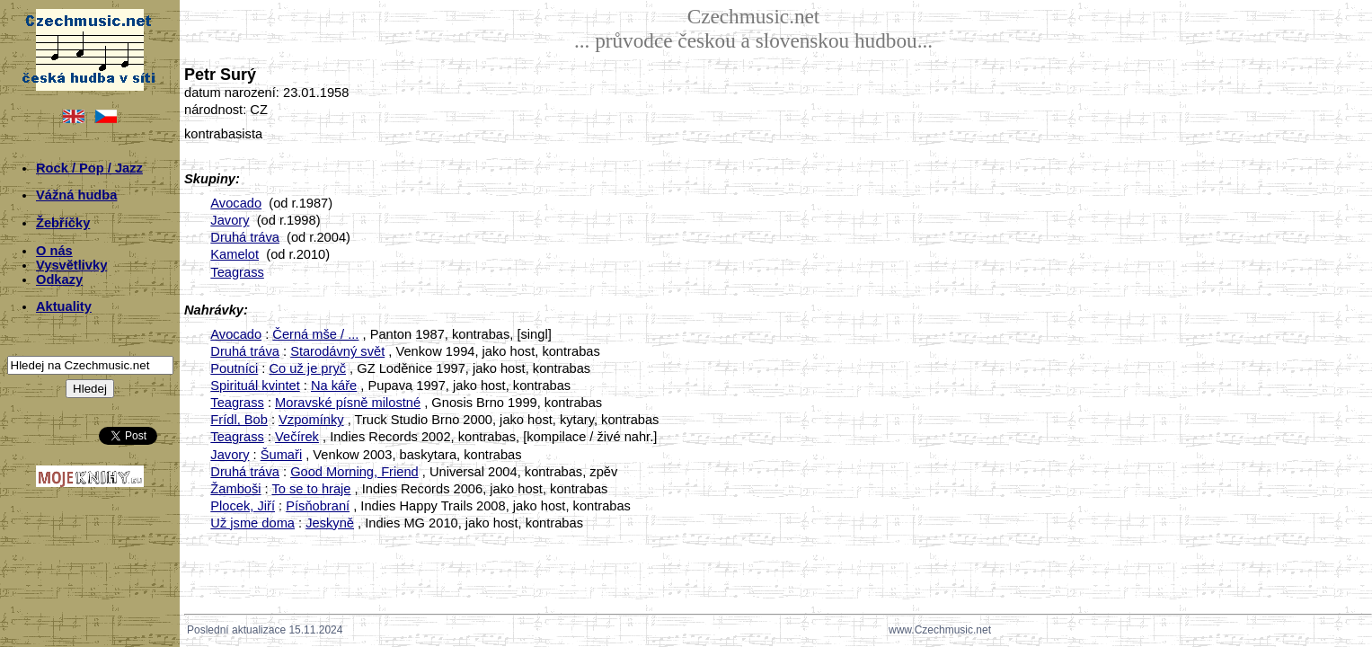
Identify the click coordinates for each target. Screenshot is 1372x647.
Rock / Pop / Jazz (89, 168)
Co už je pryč (308, 368)
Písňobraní (318, 506)
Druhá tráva (244, 237)
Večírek (297, 437)
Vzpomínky (311, 419)
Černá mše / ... (315, 334)
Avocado (235, 203)
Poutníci (234, 368)
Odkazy (59, 279)
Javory (229, 220)
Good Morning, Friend (354, 472)
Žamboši (235, 489)
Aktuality (64, 306)
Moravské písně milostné (347, 402)
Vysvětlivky (71, 265)
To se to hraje (310, 489)
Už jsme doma (252, 523)
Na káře (334, 385)
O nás (54, 251)
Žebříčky (63, 223)
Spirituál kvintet (254, 385)
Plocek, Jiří (242, 506)
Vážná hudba (76, 195)
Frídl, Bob (239, 419)
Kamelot (234, 254)
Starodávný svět (337, 351)
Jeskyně (329, 523)
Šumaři (281, 455)
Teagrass (236, 272)
